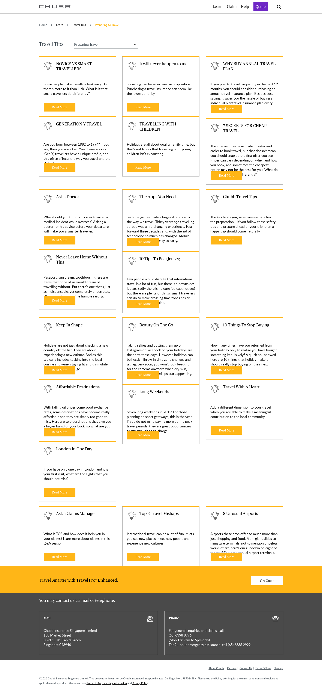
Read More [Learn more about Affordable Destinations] (59, 432)
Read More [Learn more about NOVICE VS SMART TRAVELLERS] (59, 107)
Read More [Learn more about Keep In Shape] (59, 370)
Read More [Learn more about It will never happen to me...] (143, 107)
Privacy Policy (140, 683)
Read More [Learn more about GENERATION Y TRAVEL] (59, 167)
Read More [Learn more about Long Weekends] (143, 435)
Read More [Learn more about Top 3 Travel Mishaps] (143, 557)
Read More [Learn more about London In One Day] (59, 492)
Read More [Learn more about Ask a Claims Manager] (59, 557)
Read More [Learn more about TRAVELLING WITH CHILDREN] (143, 167)
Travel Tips (79, 25)
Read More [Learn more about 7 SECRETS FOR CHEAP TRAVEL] (226, 175)
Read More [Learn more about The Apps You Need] (143, 242)
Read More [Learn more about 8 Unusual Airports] (226, 557)
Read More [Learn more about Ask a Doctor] (59, 240)
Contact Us (246, 668)
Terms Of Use (263, 668)
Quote (261, 7)
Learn (218, 7)
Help (245, 7)
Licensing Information (114, 683)
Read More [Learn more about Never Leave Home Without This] (59, 300)
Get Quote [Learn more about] (267, 580)
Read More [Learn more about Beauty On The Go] (143, 375)
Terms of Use (94, 683)
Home (43, 25)
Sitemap (278, 668)
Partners (231, 668)
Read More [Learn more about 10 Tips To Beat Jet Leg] (143, 304)
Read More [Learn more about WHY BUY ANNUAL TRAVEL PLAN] (226, 109)
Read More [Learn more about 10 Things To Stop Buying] (226, 370)
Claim (232, 7)
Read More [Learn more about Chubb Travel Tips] (226, 240)
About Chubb (216, 668)
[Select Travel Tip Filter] (106, 44)
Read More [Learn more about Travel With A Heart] (226, 430)
